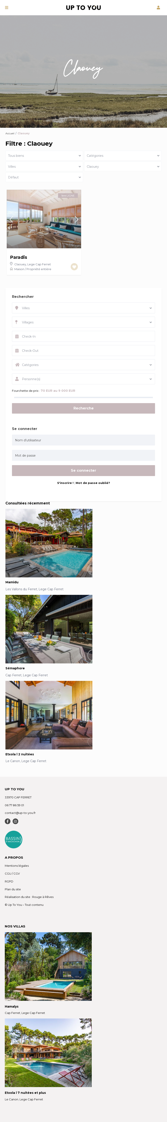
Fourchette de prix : (26, 390)
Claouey (20, 264)
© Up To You (13, 904)
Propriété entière (39, 269)
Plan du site (13, 889)
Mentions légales (17, 865)
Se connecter (83, 470)
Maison (19, 269)
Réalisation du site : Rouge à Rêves (29, 897)
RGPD (9, 881)
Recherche (83, 408)
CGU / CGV (12, 873)
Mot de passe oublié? (93, 483)
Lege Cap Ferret (39, 264)
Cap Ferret (13, 675)
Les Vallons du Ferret (21, 589)
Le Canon (12, 761)
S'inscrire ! (65, 483)
